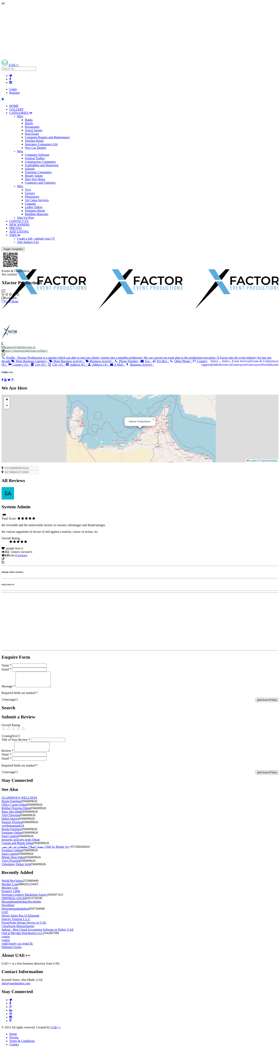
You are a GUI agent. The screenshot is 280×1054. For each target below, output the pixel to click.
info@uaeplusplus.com (16, 988)
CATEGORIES (20, 112)
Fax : (146, 361)
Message (8, 689)
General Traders (35, 158)
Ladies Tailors (34, 207)
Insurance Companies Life (41, 144)
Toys (28, 189)
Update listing (14, 558)
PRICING (15, 228)
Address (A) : (98, 364)
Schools (30, 168)
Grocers (30, 193)
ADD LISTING (19, 231)
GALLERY (16, 109)
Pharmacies (32, 196)
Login (13, 89)
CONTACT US (18, 221)
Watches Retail (34, 140)
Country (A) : (19, 364)
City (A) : (57, 364)
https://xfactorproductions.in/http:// (26, 350)
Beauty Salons (34, 175)
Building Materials (36, 214)
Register (14, 92)
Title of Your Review (16, 742)
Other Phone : (181, 361)
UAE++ (55, 1032)
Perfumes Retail (35, 210)
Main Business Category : (30, 361)
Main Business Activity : (67, 361)
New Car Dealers (35, 147)
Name (6, 665)
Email (6, 669)
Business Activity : (99, 361)
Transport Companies (38, 172)
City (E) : (39, 364)
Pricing (13, 1042)
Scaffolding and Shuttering (41, 165)
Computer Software (37, 154)
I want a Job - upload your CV (36, 238)
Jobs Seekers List (28, 242)
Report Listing (13, 562)
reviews (21, 555)
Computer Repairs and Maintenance (47, 137)
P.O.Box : (161, 361)
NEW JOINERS (19, 224)
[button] (153, 419)
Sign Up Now (25, 217)
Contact (14, 1049)
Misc (20, 116)
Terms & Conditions (22, 1045)
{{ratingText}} (11, 738)
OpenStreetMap (269, 460)
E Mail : (117, 364)
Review (7, 755)
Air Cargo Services (37, 200)
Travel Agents (33, 130)
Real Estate (32, 133)
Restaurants (32, 126)
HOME (13, 105)
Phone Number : (127, 361)
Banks (29, 119)
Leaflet (252, 460)
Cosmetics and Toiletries (40, 182)
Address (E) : (76, 364)
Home (13, 1038)
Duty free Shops (35, 179)
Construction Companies (40, 161)
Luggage (30, 203)
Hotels (29, 123)
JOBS (14, 235)
